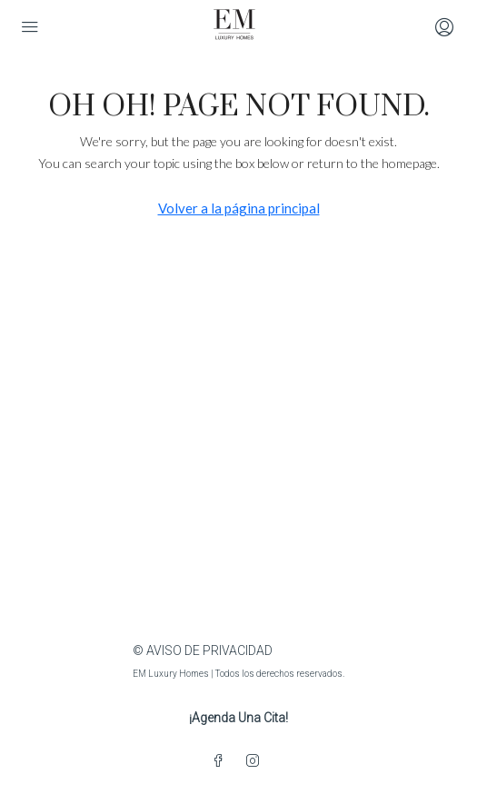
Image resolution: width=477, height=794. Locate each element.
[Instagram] (256, 761)
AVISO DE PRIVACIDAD (209, 650)
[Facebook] (222, 761)
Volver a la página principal (239, 208)
